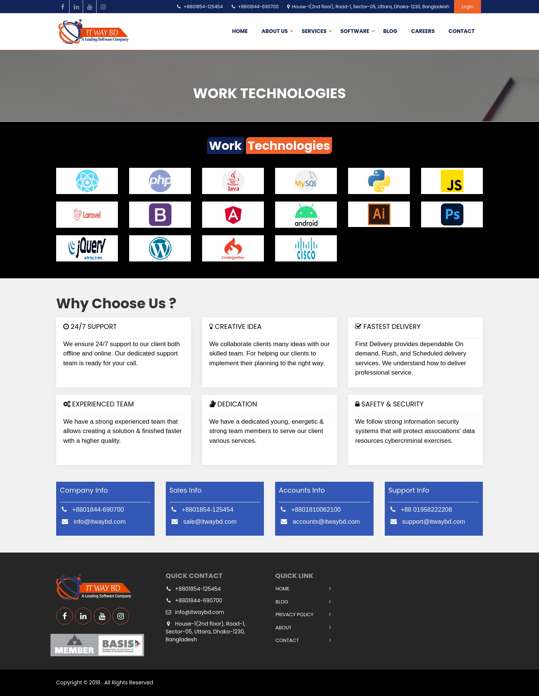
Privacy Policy (294, 614)
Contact (461, 31)
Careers (423, 31)
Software (354, 31)
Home (240, 31)
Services (314, 31)
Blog (390, 31)
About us (275, 31)
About (283, 627)
